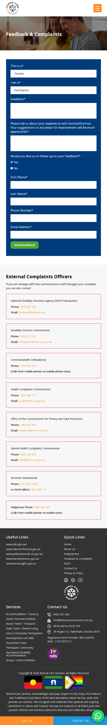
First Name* (19, 177)
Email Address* (21, 227)
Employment (71, 553)
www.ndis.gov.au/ (16, 544)
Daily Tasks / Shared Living (22, 628)
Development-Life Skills (20, 638)
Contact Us (70, 568)
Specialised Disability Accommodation (18, 654)
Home (67, 544)
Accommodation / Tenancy (22, 614)
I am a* (15, 82)
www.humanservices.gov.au (22, 558)
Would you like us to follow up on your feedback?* (45, 156)
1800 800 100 (28, 307)
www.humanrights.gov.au (21, 563)
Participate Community (19, 647)
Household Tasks (16, 642)
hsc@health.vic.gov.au (31, 401)
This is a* (17, 66)
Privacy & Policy (73, 573)
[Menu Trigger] (97, 8)
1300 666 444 (28, 425)
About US (69, 549)
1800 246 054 (28, 454)
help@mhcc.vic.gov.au (31, 460)
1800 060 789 (42, 507)
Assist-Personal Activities (21, 618)
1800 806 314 (38, 489)
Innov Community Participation (24, 633)
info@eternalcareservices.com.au (73, 620)
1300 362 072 (28, 366)
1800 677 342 (28, 336)
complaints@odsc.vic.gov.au (35, 342)
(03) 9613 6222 (29, 484)
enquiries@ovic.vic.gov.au (34, 430)
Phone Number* (21, 210)
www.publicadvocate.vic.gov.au (24, 553)
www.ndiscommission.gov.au (23, 549)
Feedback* (17, 99)
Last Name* (18, 194)
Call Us (27, 720)
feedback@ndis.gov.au (32, 312)
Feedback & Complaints (78, 558)
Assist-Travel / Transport (20, 623)
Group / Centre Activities (20, 660)
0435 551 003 (61, 614)
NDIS (67, 563)
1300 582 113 (28, 395)
